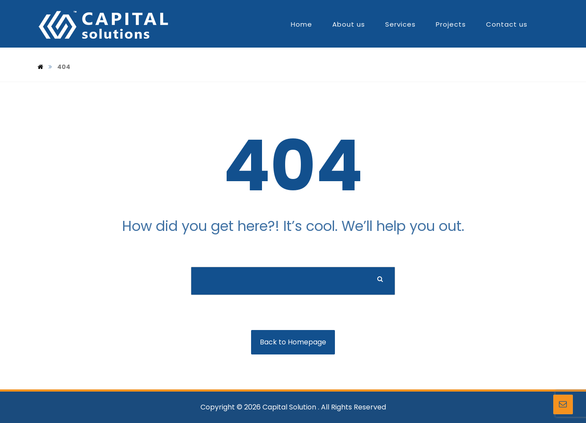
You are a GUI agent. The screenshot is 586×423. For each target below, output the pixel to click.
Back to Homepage (293, 342)
